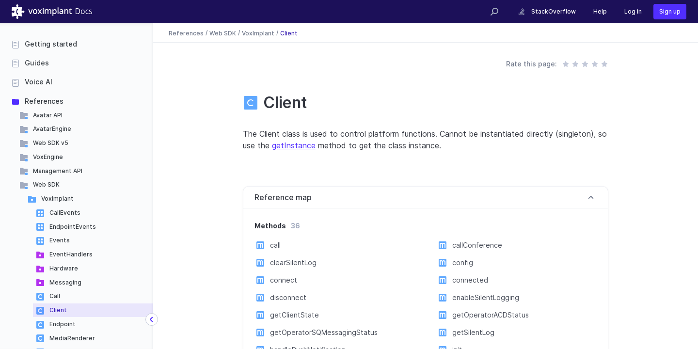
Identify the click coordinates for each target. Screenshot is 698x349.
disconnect (288, 297)
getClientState (294, 315)
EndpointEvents (72, 226)
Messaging (65, 282)
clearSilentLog (293, 262)
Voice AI (38, 82)
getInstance (294, 145)
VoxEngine (48, 156)
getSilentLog (473, 332)
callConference (477, 245)
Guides (37, 63)
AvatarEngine (52, 128)
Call (54, 296)
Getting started (51, 44)
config (462, 262)
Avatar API (48, 115)
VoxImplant (57, 198)
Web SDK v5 (50, 142)
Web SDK (46, 184)
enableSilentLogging (485, 297)
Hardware (63, 268)
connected (470, 280)
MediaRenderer (72, 338)
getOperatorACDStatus (490, 315)
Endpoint (62, 324)
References (44, 101)
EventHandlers (71, 254)
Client (58, 310)
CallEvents (64, 212)
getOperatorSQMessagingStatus (324, 332)
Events (59, 240)
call (275, 245)
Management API (57, 170)
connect (283, 280)
